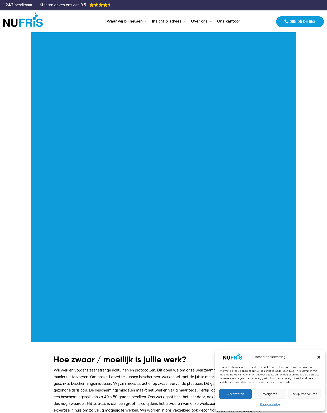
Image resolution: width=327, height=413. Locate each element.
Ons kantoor (228, 21)
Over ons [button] (199, 21)
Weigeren (270, 394)
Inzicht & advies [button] (167, 21)
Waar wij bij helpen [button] (125, 21)
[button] (319, 357)
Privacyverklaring (270, 404)
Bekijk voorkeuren (304, 394)
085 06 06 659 (300, 21)
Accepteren (235, 394)
